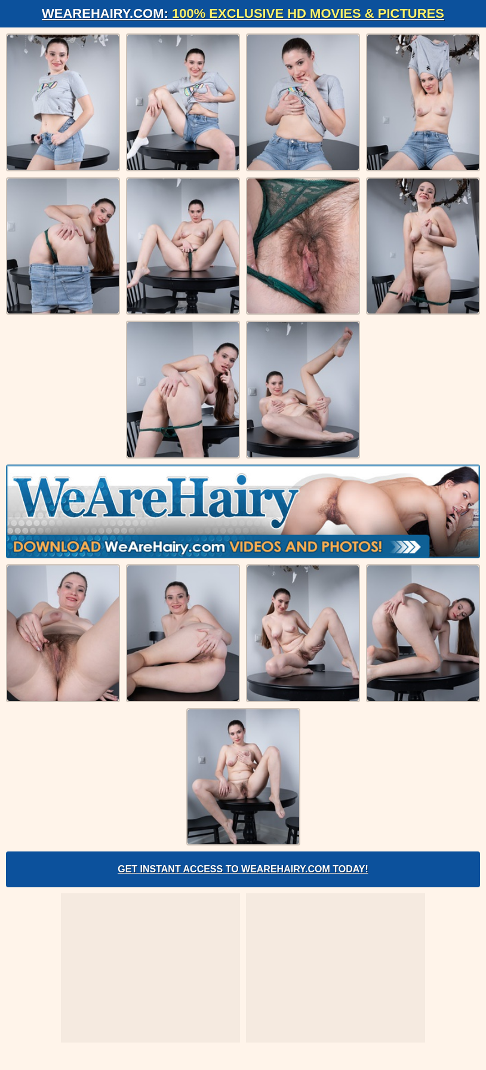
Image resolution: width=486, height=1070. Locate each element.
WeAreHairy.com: (243, 13)
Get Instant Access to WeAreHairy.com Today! (243, 869)
